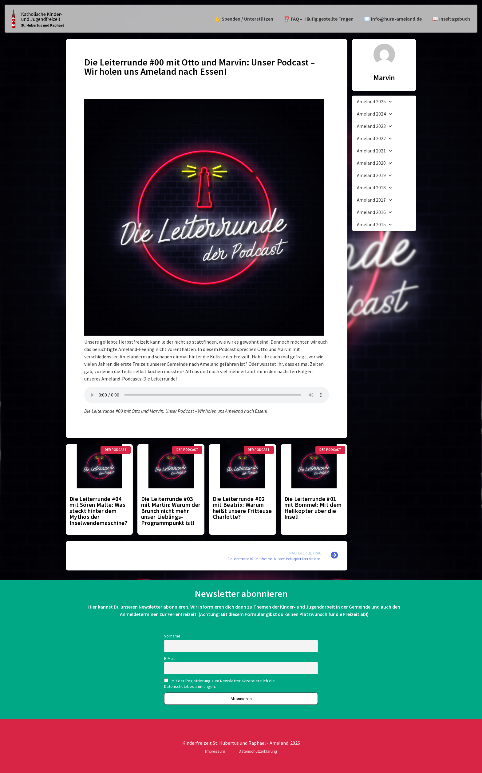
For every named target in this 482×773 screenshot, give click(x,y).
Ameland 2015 (374, 225)
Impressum (215, 751)
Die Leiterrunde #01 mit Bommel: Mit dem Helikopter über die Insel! (313, 508)
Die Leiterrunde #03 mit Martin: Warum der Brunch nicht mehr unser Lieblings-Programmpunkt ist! (170, 511)
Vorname (172, 636)
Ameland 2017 (374, 200)
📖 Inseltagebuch (451, 19)
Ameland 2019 (374, 175)
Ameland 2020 (374, 163)
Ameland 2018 (374, 188)
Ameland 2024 (374, 114)
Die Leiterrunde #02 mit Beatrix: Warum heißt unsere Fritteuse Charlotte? (242, 508)
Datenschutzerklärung (258, 751)
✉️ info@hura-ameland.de (393, 19)
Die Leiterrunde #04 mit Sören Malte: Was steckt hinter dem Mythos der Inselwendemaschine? (98, 511)
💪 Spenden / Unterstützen (244, 19)
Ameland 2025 (374, 102)
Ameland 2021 (374, 151)
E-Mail (169, 658)
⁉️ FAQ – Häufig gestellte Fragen (319, 19)
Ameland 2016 (374, 212)
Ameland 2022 (374, 139)
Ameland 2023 (374, 126)
